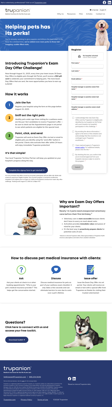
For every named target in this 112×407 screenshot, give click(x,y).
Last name (75, 71)
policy (23, 381)
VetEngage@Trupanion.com (15, 377)
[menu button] (103, 10)
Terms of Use (42, 400)
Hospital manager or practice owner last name (85, 98)
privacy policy (80, 147)
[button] (87, 56)
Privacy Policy (26, 400)
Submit (77, 167)
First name (75, 63)
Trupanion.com (40, 2)
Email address (76, 79)
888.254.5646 (35, 377)
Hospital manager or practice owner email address (85, 108)
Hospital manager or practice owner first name (85, 88)
